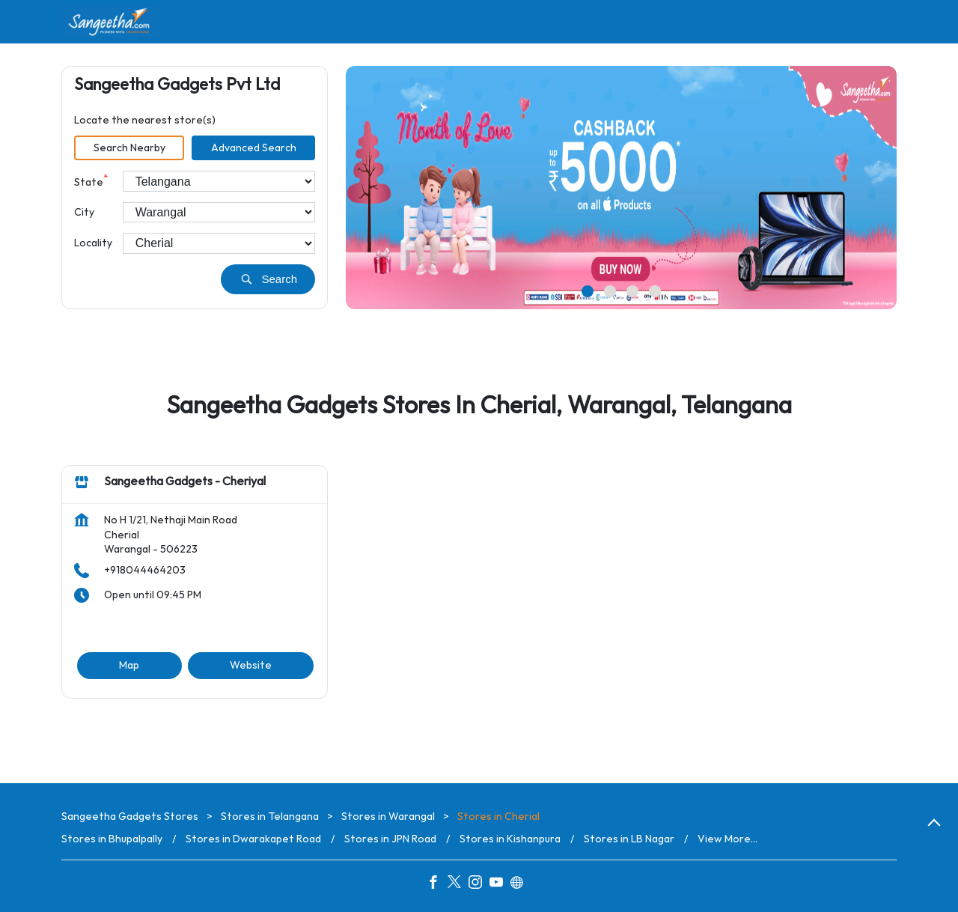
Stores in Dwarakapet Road (253, 839)
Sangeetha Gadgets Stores (131, 816)
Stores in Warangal (388, 816)
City (84, 212)
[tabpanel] (621, 187)
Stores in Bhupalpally (111, 839)
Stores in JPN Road (390, 839)
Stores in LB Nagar (629, 839)
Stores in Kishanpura (510, 839)
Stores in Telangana (270, 816)
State (91, 181)
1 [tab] (588, 291)
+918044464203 (145, 570)
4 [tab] (655, 291)
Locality (93, 243)
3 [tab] (632, 291)
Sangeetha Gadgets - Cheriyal (185, 482)
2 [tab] (610, 291)
